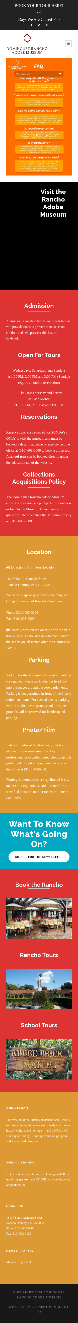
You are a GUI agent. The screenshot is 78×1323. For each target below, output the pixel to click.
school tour (18, 456)
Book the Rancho (39, 885)
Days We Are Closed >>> (39, 19)
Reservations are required (25, 432)
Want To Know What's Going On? (39, 834)
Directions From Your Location (33, 567)
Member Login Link (19, 1262)
